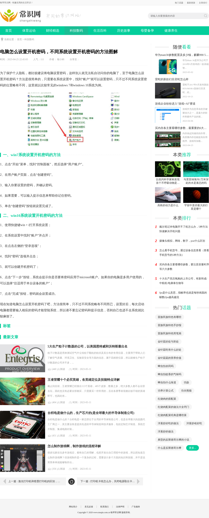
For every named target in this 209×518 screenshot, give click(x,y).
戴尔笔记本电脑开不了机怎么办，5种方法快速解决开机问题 (183, 229)
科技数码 (76, 30)
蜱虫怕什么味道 (167, 382)
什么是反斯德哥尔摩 (169, 447)
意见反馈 (89, 506)
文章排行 (203, 3)
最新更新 (191, 3)
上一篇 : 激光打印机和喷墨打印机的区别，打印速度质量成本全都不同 (34, 481)
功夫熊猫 (186, 390)
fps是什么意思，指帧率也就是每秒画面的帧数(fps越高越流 (183, 295)
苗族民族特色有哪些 (169, 317)
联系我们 (104, 506)
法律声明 (120, 506)
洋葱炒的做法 (165, 431)
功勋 (186, 382)
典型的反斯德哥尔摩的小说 (173, 439)
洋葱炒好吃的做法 (168, 423)
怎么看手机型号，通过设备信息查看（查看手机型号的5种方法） (184, 252)
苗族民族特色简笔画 (169, 333)
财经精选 (52, 30)
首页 (8, 30)
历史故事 (123, 30)
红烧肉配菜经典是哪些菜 (172, 415)
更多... (192, 447)
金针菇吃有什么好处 (169, 349)
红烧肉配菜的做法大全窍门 (173, 407)
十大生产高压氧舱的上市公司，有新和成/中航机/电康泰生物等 (183, 280)
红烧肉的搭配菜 (167, 398)
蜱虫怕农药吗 (165, 366)
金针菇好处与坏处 (168, 341)
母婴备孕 (147, 30)
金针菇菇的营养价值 (169, 358)
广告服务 (136, 506)
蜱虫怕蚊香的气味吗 (169, 374)
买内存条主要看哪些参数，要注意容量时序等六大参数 (184, 266)
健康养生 (171, 30)
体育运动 (29, 30)
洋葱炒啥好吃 (194, 423)
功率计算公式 (165, 390)
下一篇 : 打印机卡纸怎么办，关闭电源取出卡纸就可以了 (111, 481)
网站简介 (73, 506)
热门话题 (179, 3)
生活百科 (100, 30)
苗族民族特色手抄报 (169, 325)
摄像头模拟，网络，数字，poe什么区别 (182, 240)
